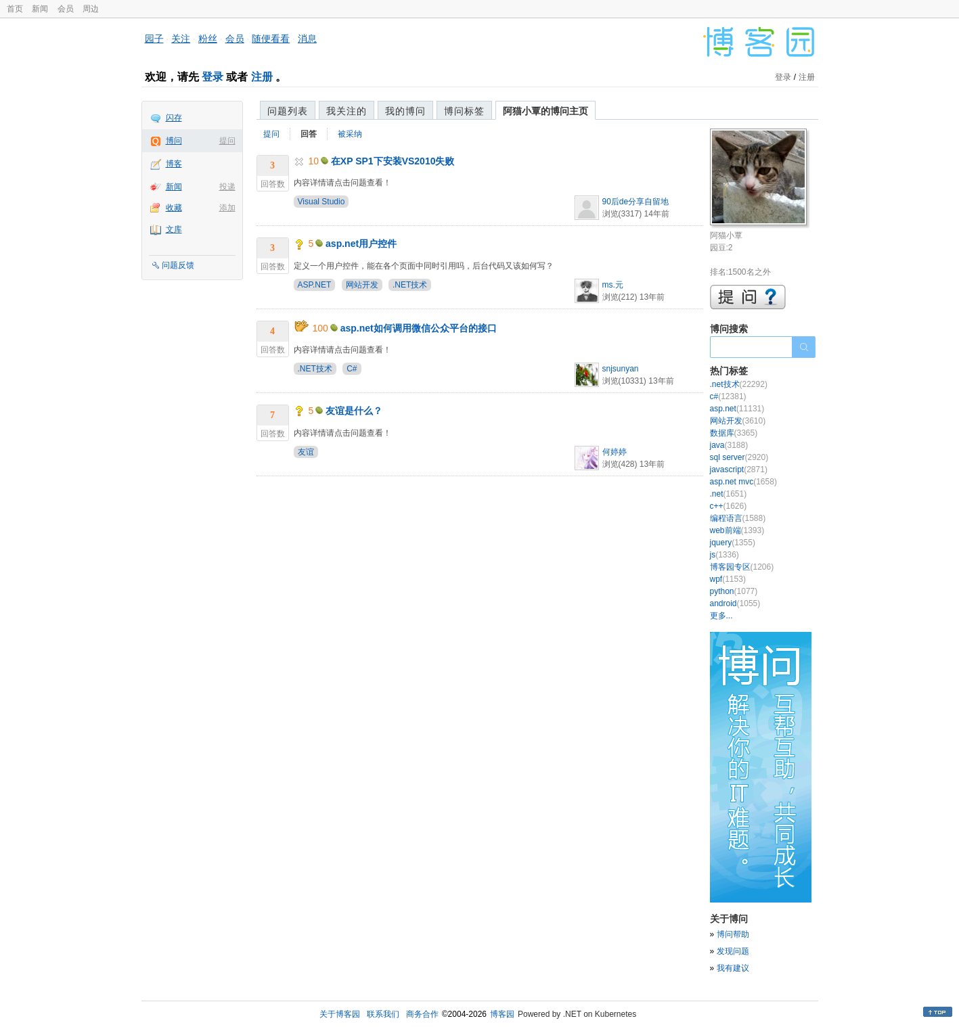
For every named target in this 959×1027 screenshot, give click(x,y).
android (735, 603)
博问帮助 (733, 934)
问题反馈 (178, 265)
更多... (721, 615)
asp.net (737, 408)
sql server (739, 457)
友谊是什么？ (354, 410)
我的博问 (405, 111)
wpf (728, 579)
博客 (174, 163)
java (729, 445)
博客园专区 (742, 567)
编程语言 (738, 518)
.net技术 (738, 384)
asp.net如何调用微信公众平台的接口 (418, 328)
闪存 (174, 117)
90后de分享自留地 (635, 201)
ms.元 (612, 285)
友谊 (306, 452)
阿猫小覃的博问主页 (545, 111)
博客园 (502, 1014)
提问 (227, 140)
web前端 (737, 530)
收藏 (174, 207)
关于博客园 (339, 1014)
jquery (732, 542)
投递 (227, 186)
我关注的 (346, 111)
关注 (180, 38)
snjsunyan (620, 368)
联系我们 (383, 1014)
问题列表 (287, 111)
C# (352, 368)
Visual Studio (321, 201)
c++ (728, 506)
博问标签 (464, 111)
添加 (227, 207)
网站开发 (362, 285)
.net (728, 494)
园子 (154, 38)
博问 (174, 140)
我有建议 (733, 968)
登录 (212, 77)
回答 (308, 134)
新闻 (40, 9)
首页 (15, 9)
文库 (174, 229)
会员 (66, 9)
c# (728, 396)
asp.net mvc (743, 481)
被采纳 (350, 134)
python (734, 591)
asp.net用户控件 (361, 243)
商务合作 (422, 1014)
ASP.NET (315, 285)
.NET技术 (410, 285)
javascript (738, 469)
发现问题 (733, 951)
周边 (91, 9)
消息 (307, 38)
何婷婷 (614, 452)
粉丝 (207, 38)
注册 (262, 77)
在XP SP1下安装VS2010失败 (393, 161)
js (724, 555)
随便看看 (271, 38)
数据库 (734, 433)
